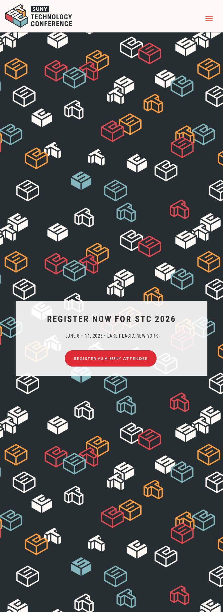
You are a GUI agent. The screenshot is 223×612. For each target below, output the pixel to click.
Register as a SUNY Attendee (111, 358)
